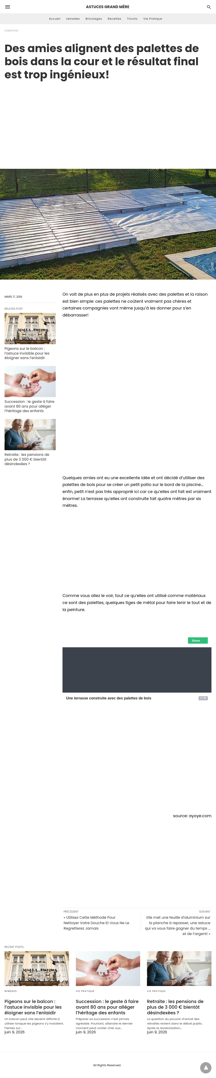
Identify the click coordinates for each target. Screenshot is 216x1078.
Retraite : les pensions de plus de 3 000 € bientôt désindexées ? (27, 459)
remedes (73, 19)
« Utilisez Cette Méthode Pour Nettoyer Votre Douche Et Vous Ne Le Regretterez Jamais (96, 923)
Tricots (132, 19)
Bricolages (94, 19)
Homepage (12, 30)
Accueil (54, 19)
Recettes (114, 19)
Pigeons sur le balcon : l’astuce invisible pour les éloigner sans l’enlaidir (27, 353)
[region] (108, 120)
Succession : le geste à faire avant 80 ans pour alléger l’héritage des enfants (29, 406)
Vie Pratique (152, 19)
